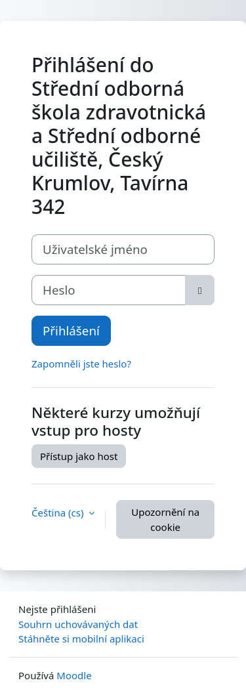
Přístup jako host (78, 456)
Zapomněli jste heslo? (81, 363)
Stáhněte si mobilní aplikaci (81, 638)
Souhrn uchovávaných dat (78, 624)
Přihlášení (71, 330)
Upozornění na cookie (165, 519)
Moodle (73, 675)
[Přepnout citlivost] (200, 290)
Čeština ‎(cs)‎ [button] (58, 512)
